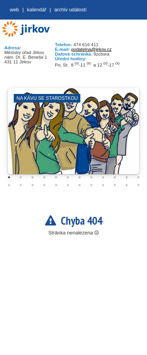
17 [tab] (56, 185)
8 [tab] (91, 177)
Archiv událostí (70, 10)
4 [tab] (44, 177)
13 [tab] (9, 185)
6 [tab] (68, 177)
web (14, 10)
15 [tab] (32, 185)
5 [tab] (56, 177)
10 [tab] (115, 177)
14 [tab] (21, 185)
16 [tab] (44, 185)
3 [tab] (32, 177)
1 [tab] (9, 177)
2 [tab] (21, 177)
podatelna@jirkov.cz (91, 49)
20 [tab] (91, 185)
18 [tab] (68, 185)
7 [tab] (79, 177)
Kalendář (36, 10)
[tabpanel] (73, 135)
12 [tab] (138, 177)
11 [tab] (127, 177)
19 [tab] (79, 185)
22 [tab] (115, 185)
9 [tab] (103, 177)
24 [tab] (138, 185)
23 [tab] (127, 185)
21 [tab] (103, 185)
